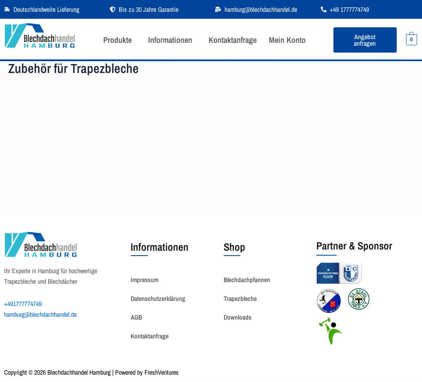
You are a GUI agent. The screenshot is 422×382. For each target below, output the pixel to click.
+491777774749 (23, 303)
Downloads (237, 317)
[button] (119, 40)
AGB (136, 317)
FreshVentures (161, 372)
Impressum (144, 279)
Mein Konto (287, 39)
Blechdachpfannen (247, 279)
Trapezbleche (240, 298)
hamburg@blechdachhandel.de (40, 314)
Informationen (170, 39)
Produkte (117, 39)
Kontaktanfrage (233, 39)
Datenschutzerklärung (158, 298)
